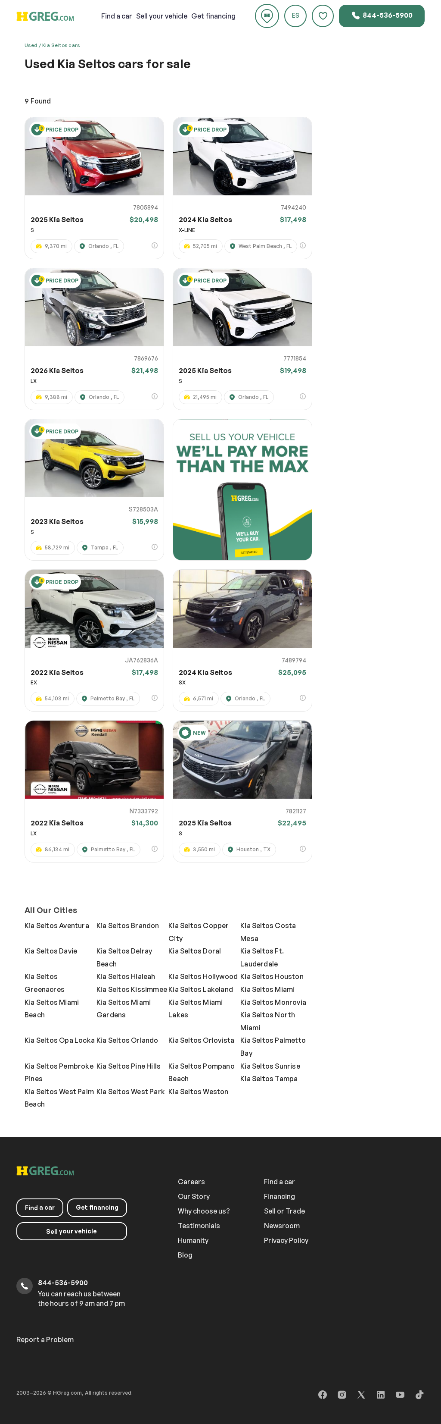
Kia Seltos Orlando (127, 1040)
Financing (279, 1196)
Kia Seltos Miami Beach (52, 1008)
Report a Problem (45, 1339)
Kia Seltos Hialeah (125, 976)
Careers (191, 1181)
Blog (185, 1255)
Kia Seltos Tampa (269, 1078)
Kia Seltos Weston (198, 1091)
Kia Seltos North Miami (267, 1021)
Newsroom (282, 1225)
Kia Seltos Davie (51, 951)
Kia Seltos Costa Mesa (268, 932)
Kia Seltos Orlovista (201, 1040)
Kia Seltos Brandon (127, 925)
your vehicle (161, 16)
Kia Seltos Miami (267, 989)
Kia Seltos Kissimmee (131, 989)
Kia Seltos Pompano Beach (201, 1072)
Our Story (194, 1196)
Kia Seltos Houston (272, 976)
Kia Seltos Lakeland (200, 989)
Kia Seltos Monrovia (273, 1002)
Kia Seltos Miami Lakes (195, 1008)
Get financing (213, 16)
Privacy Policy (286, 1240)
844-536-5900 (382, 15)
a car (116, 16)
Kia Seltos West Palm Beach (59, 1098)
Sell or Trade (284, 1211)
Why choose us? (204, 1211)
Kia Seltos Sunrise (270, 1066)
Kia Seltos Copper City (198, 932)
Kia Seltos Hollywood (203, 976)
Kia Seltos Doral (194, 951)
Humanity (193, 1240)
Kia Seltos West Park (130, 1091)
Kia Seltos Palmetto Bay (273, 1046)
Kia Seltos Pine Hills (128, 1066)
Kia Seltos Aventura (57, 925)
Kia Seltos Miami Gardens (123, 1008)
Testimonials (199, 1225)
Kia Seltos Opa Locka (60, 1040)
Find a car (279, 1181)
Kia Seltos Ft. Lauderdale (262, 957)
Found (38, 101)
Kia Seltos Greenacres (45, 983)
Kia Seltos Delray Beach (124, 957)
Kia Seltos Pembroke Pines (59, 1072)
